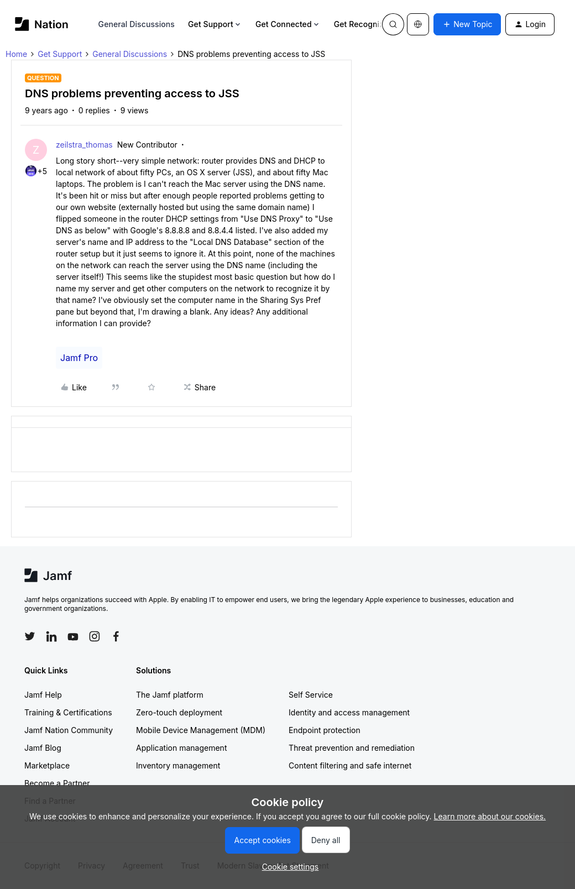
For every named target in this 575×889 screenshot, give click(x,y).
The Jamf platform (169, 694)
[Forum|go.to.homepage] (42, 24)
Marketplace (47, 765)
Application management (181, 747)
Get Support (215, 24)
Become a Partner (57, 783)
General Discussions (136, 24)
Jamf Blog (42, 747)
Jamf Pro (79, 357)
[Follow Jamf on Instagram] (94, 636)
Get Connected (288, 24)
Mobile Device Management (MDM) (200, 730)
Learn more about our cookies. (490, 816)
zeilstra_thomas (84, 144)
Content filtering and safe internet (350, 765)
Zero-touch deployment (179, 712)
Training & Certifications (68, 712)
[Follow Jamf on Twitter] (29, 636)
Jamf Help (43, 694)
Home (16, 54)
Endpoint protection (324, 730)
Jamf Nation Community (68, 730)
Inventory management (178, 765)
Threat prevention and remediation (352, 747)
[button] (467, 24)
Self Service (311, 694)
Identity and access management (349, 712)
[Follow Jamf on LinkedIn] (51, 636)
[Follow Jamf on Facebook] (116, 636)
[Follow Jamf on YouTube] (73, 636)
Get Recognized (368, 24)
